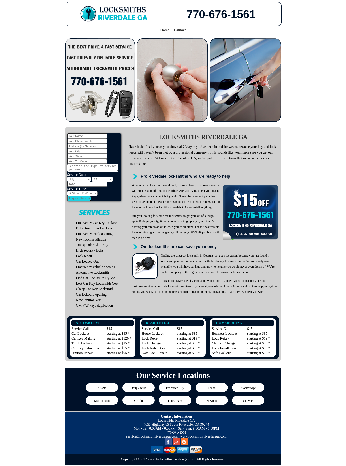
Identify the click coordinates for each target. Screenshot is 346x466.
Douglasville (139, 389)
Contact (180, 30)
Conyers (248, 402)
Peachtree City (175, 389)
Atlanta (101, 389)
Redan (212, 389)
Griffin (138, 402)
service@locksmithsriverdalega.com (152, 438)
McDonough (102, 402)
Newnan (212, 402)
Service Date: (76, 176)
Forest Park (175, 402)
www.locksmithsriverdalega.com (203, 438)
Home (164, 30)
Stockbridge (248, 389)
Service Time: (77, 190)
